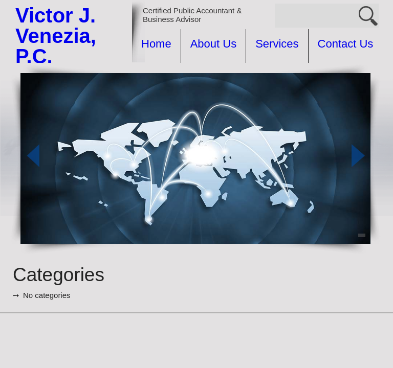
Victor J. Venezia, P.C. (55, 35)
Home (156, 43)
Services (276, 43)
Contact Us (346, 43)
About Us (213, 43)
